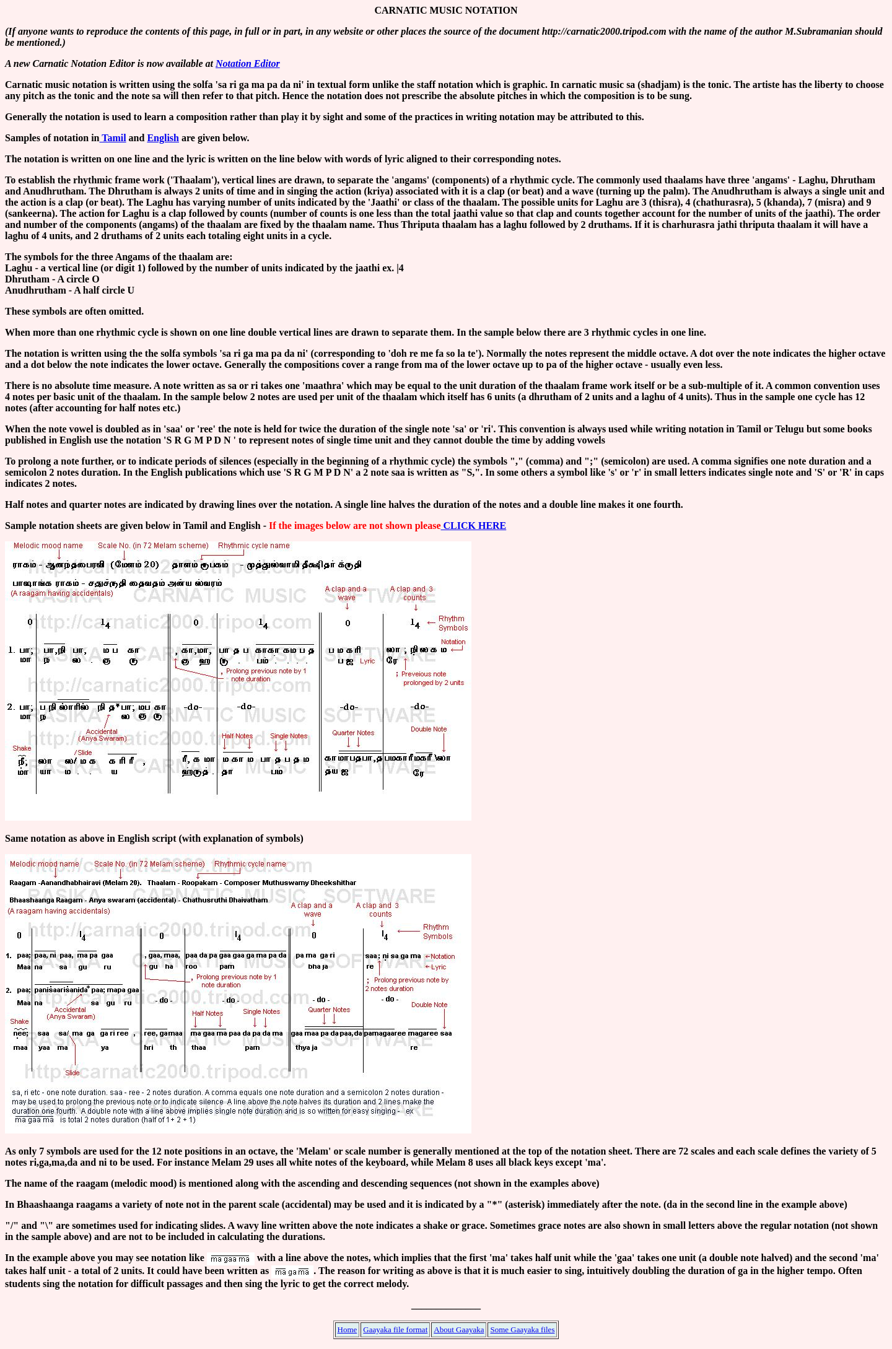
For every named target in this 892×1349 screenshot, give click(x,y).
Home (347, 1329)
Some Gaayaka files (522, 1329)
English (163, 138)
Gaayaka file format (395, 1329)
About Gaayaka (459, 1329)
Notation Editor (248, 63)
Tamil (112, 138)
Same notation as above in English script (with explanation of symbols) (154, 838)
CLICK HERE (473, 525)
